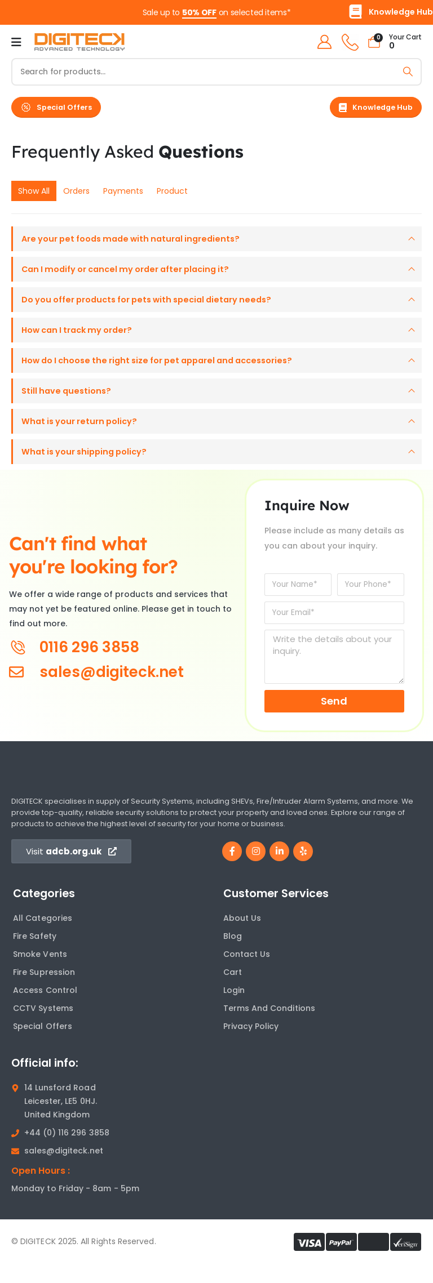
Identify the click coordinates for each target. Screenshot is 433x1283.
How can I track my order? (81, 338)
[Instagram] (256, 869)
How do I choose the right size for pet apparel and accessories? (168, 370)
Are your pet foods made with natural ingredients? (138, 240)
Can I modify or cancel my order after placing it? (133, 272)
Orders (76, 191)
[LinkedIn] (279, 869)
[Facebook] (232, 869)
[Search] (408, 71)
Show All (34, 191)
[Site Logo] (79, 42)
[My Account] (321, 42)
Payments (123, 191)
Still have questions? (68, 403)
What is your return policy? (83, 436)
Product (172, 191)
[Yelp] (303, 869)
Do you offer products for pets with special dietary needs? (156, 305)
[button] (56, 107)
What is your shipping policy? (88, 468)
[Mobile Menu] (16, 42)
